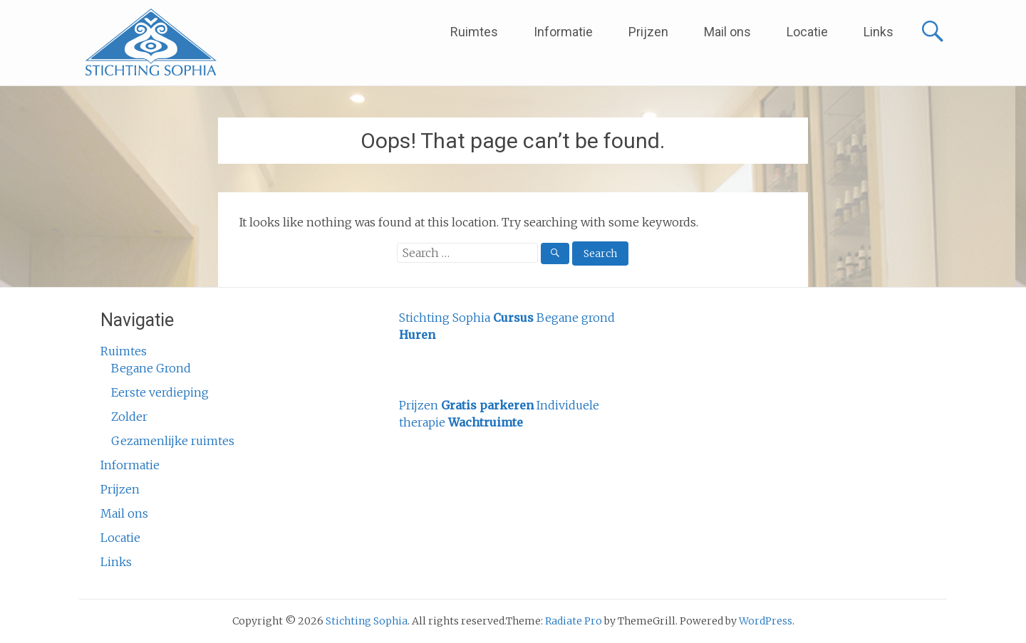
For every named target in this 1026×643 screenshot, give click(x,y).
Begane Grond (151, 368)
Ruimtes (474, 31)
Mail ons (727, 31)
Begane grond (576, 317)
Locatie (807, 31)
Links (878, 31)
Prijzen (648, 31)
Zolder (129, 416)
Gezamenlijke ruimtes (172, 441)
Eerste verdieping (160, 392)
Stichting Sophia (444, 317)
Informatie (563, 31)
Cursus (513, 317)
